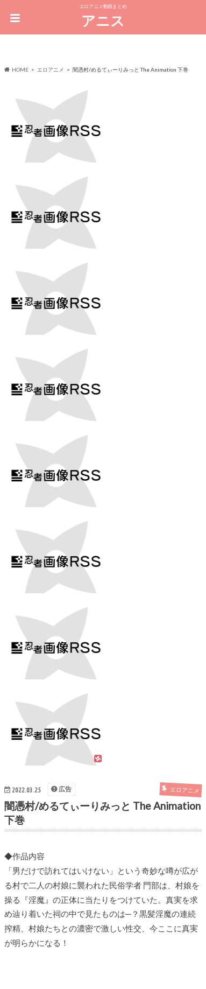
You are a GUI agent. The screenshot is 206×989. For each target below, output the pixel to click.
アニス (103, 20)
